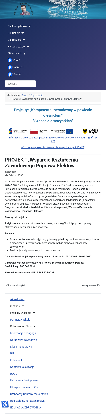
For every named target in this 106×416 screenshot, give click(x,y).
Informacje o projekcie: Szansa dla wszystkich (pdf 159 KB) (53, 147)
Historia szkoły (17, 46)
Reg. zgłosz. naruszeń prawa (27, 400)
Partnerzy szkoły (20, 319)
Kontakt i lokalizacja (22, 367)
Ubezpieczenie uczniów (24, 387)
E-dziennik (16, 360)
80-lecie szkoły (16, 53)
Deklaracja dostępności (24, 380)
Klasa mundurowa (21, 346)
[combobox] (20, 83)
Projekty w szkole (20, 312)
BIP (12, 353)
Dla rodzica (14, 39)
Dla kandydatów (17, 26)
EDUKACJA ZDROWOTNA (25, 407)
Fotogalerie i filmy (21, 326)
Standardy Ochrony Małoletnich (29, 394)
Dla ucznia (14, 33)
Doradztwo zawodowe (23, 339)
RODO (14, 373)
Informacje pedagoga (23, 333)
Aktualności (17, 299)
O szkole (15, 306)
